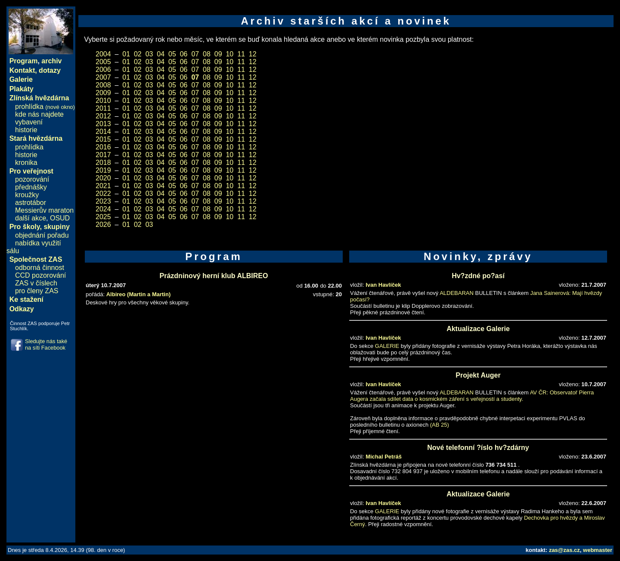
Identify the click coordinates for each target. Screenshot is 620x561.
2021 (103, 185)
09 (218, 54)
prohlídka (45, 106)
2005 (103, 61)
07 (195, 54)
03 (149, 54)
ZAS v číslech (36, 283)
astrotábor (30, 202)
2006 (103, 69)
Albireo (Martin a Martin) (138, 294)
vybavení (29, 122)
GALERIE (387, 346)
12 (253, 54)
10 (229, 54)
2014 (103, 131)
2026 (103, 224)
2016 (103, 147)
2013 (103, 123)
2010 (103, 100)
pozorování (32, 179)
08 (207, 54)
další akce (30, 218)
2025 (103, 216)
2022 (103, 193)
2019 (103, 170)
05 (172, 54)
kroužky (27, 194)
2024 (103, 209)
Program (23, 61)
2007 (103, 77)
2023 (103, 201)
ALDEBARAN (457, 293)
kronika (26, 162)
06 (184, 54)
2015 (103, 139)
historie (26, 129)
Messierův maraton (44, 210)
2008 (103, 85)
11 (241, 54)
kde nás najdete (39, 114)
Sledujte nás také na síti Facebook (46, 344)
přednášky (31, 187)
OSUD (60, 218)
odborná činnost (39, 267)
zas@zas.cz (564, 550)
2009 (103, 92)
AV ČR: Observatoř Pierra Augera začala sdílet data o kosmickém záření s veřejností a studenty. (472, 395)
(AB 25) (439, 425)
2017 (103, 154)
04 (160, 54)
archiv (51, 61)
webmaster (597, 550)
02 (138, 54)
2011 (103, 108)
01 (126, 54)
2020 (103, 178)
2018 (103, 162)
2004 (103, 54)
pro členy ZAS (36, 290)
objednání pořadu (42, 235)
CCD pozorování (40, 275)
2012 (103, 116)
